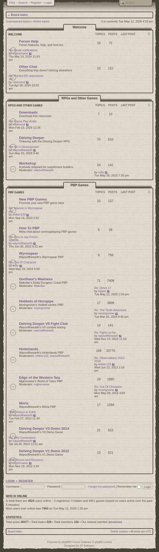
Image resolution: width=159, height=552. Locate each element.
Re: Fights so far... (106, 332)
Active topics (41, 21)
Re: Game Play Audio (23, 121)
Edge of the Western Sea (39, 378)
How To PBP (29, 228)
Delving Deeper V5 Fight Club (43, 324)
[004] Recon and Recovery (26, 459)
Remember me (129, 486)
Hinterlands (28, 349)
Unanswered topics (18, 21)
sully (101, 172)
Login (48, 2)
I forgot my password (101, 486)
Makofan (39, 285)
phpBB (66, 542)
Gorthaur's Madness (36, 279)
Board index (19, 14)
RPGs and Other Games (79, 98)
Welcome (79, 27)
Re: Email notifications (23, 50)
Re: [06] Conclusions (22, 437)
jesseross (115, 521)
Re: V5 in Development (24, 146)
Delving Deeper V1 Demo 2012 (44, 451)
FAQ (12, 2)
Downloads (28, 112)
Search (23, 2)
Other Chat (28, 67)
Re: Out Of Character (22, 262)
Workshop (27, 163)
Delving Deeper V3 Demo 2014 (44, 429)
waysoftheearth (23, 150)
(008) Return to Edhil (22, 412)
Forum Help (28, 41)
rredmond (19, 82)
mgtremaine (20, 53)
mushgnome (42, 308)
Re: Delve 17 (102, 287)
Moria (23, 403)
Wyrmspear (28, 253)
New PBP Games (33, 199)
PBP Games (80, 185)
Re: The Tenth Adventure (110, 310)
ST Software (87, 545)
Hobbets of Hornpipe (36, 301)
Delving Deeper (31, 138)
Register (36, 2)
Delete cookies (119, 531)
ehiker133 (19, 214)
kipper (102, 291)
